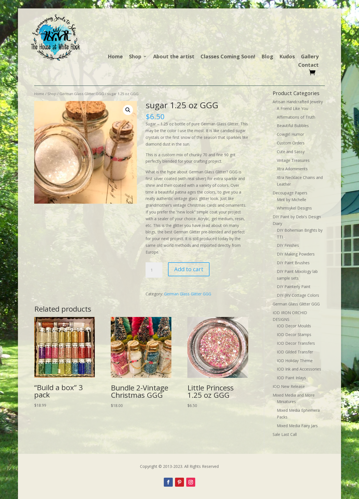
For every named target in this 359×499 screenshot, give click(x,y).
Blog (267, 57)
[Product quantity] (154, 270)
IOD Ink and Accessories (299, 369)
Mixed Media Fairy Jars (297, 425)
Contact (308, 65)
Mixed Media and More (294, 395)
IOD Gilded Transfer (295, 352)
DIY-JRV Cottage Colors (298, 295)
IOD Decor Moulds (294, 325)
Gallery (310, 57)
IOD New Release (289, 386)
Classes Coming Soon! (228, 57)
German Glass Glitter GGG (81, 93)
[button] (128, 110)
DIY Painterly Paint (293, 286)
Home (115, 57)
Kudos (287, 57)
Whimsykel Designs (294, 208)
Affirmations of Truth (296, 117)
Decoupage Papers (290, 193)
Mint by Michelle (291, 199)
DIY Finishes (288, 245)
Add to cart (188, 269)
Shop (135, 57)
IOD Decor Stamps (294, 334)
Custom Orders (291, 143)
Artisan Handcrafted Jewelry (298, 101)
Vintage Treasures (293, 160)
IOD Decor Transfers (296, 343)
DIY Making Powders (296, 254)
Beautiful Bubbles (293, 125)
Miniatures (286, 401)
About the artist (173, 57)
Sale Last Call (285, 434)
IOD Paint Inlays (291, 377)
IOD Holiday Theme (295, 360)
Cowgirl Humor (290, 134)
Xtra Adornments (292, 168)
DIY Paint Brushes (293, 262)
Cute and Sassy (291, 151)
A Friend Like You (292, 108)
